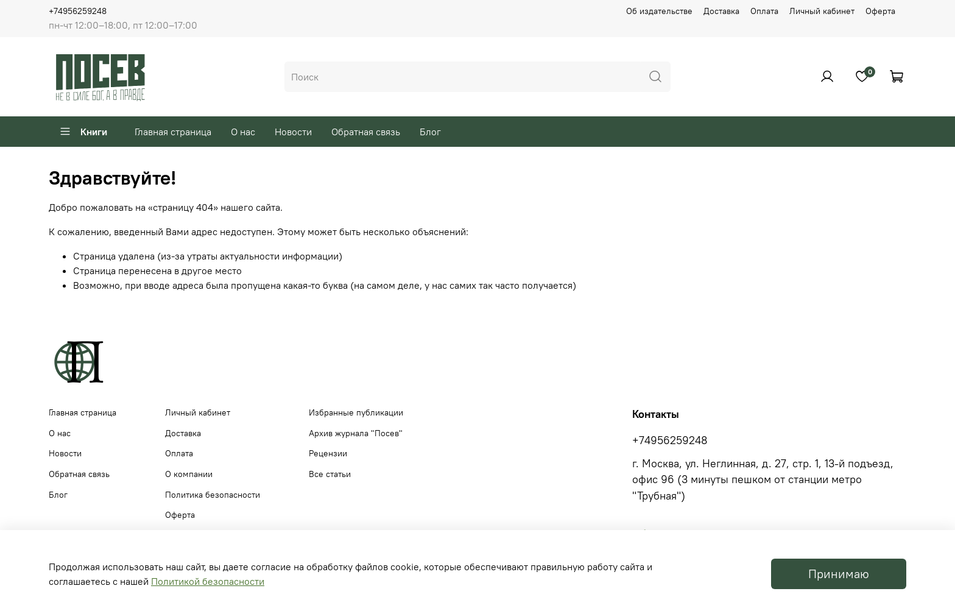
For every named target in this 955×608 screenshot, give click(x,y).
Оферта (880, 10)
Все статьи (330, 473)
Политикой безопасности (207, 581)
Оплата (764, 10)
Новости (293, 131)
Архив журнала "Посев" (356, 433)
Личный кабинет (822, 10)
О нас (243, 131)
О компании (189, 473)
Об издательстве (659, 10)
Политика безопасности (212, 494)
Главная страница (173, 131)
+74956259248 (78, 10)
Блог (430, 131)
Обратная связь (365, 131)
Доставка (721, 10)
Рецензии (328, 453)
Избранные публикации (356, 412)
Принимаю (838, 573)
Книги (83, 131)
